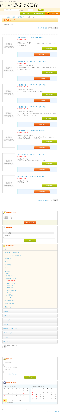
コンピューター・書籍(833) (13, 255)
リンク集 (5, 337)
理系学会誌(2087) (10, 300)
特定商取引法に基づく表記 (10, 328)
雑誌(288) (8, 307)
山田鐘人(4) (9, 295)
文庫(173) (8, 264)
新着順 (45, 28)
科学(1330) (8, 249)
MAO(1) (9, 292)
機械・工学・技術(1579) (12, 252)
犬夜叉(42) (10, 287)
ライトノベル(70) (10, 268)
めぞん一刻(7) (11, 283)
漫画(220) (8, 273)
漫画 (14, 17)
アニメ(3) (8, 297)
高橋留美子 (21, 17)
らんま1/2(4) (10, 285)
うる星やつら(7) (11, 280)
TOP (3, 17)
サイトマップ (6, 341)
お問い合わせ (6, 324)
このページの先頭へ (53, 411)
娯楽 (8, 17)
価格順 (40, 28)
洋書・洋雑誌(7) (10, 303)
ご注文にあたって (7, 320)
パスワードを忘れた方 (48, 10)
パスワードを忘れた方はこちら (10, 374)
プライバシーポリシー (9, 333)
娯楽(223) (8, 271)
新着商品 (5, 311)
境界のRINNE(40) (12, 290)
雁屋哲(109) (9, 276)
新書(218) (8, 261)
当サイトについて (7, 315)
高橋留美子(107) (11, 278)
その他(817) (8, 258)
